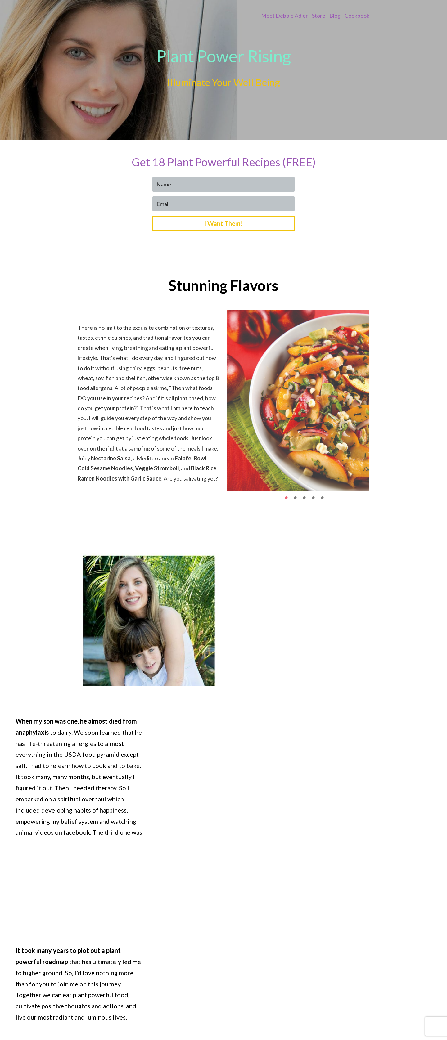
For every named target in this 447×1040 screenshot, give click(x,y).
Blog (335, 15)
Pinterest (357, 1017)
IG (341, 1017)
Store (318, 15)
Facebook (323, 1017)
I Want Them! (223, 225)
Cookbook (357, 15)
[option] (298, 404)
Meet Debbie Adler (284, 15)
